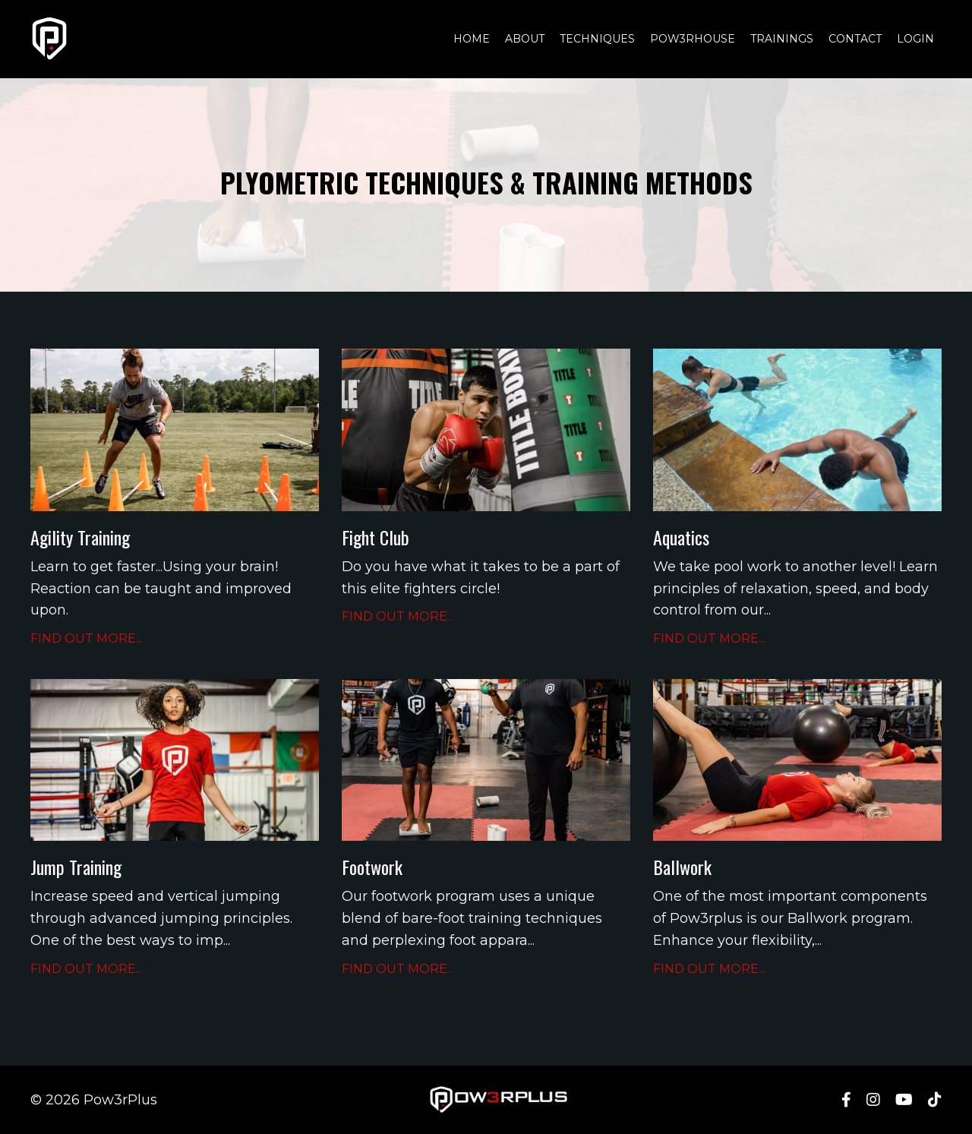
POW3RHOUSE (692, 39)
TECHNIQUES (597, 39)
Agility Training (80, 537)
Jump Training (76, 867)
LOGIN (915, 39)
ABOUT (524, 39)
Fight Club (375, 537)
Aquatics (681, 537)
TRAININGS (781, 39)
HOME (471, 39)
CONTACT (855, 39)
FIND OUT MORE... (86, 638)
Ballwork (682, 867)
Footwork (372, 867)
